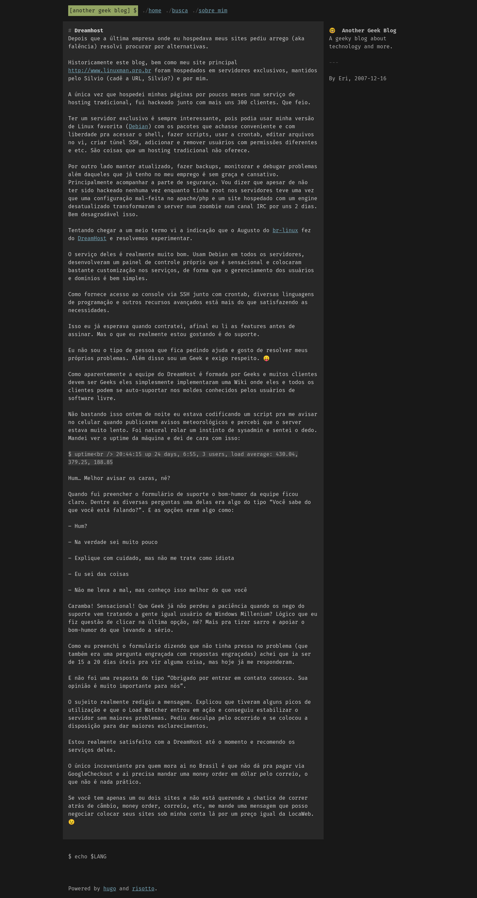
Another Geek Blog (100, 10)
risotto (143, 888)
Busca (180, 10)
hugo (109, 888)
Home (155, 10)
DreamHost (92, 238)
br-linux (285, 230)
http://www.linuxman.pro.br (109, 70)
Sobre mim (213, 10)
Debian (138, 126)
